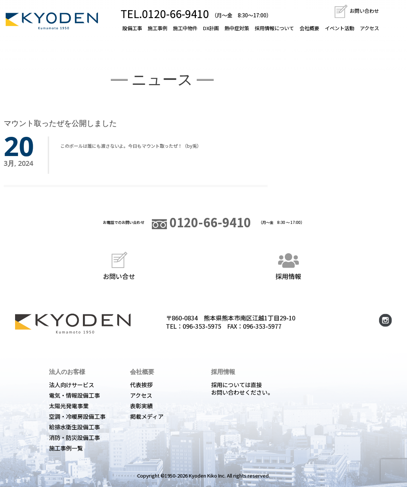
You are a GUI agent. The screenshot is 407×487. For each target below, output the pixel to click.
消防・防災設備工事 (74, 437)
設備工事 (132, 28)
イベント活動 (339, 28)
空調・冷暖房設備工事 (77, 416)
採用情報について (274, 28)
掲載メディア (147, 416)
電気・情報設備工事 (74, 395)
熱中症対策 (237, 28)
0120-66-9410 (201, 222)
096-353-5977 (262, 326)
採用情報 (288, 265)
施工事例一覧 (66, 448)
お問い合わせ (356, 10)
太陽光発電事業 (69, 406)
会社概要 (309, 28)
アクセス (369, 28)
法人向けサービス (71, 385)
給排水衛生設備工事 (74, 427)
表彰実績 (141, 406)
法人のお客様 (67, 372)
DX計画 (211, 28)
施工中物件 (185, 28)
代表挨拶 (141, 385)
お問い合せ (119, 265)
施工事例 (157, 28)
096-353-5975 (202, 326)
